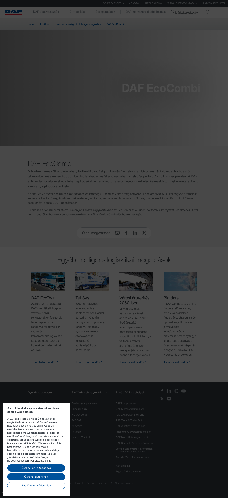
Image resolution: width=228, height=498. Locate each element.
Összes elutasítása (36, 488)
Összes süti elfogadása (36, 479)
